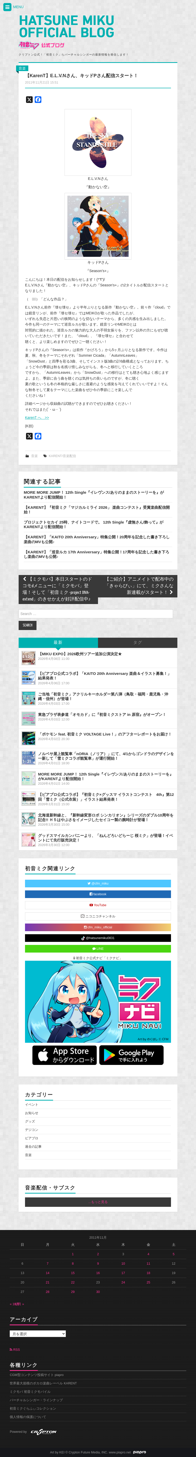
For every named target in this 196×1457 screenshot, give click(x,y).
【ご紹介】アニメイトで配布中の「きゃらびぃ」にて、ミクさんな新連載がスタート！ (139, 586)
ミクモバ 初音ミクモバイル (30, 1392)
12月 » (19, 1304)
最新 (58, 643)
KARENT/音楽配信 (62, 456)
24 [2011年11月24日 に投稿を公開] (123, 1282)
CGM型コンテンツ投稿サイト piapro (37, 1375)
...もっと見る (98, 1202)
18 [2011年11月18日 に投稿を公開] (148, 1273)
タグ (137, 643)
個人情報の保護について (28, 1417)
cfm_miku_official (98, 927)
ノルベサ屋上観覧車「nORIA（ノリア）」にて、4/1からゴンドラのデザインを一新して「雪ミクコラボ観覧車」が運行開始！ (106, 756)
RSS (15, 1350)
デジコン (31, 1130)
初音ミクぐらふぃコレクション (33, 1408)
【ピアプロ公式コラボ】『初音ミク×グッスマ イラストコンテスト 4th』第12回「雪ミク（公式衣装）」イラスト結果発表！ (106, 796)
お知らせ (31, 1113)
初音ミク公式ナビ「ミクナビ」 (98, 958)
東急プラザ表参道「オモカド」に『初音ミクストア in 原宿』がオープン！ (102, 714)
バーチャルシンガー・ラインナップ (36, 1400)
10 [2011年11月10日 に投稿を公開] (123, 1263)
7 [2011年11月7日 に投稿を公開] (47, 1263)
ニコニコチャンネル (98, 916)
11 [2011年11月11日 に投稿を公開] (148, 1263)
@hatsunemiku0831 (97, 938)
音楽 (22, 68)
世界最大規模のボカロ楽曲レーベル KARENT (43, 1383)
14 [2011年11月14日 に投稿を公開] (48, 1273)
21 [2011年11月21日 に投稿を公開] (48, 1282)
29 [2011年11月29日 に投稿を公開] (73, 1292)
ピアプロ (31, 1138)
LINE (98, 949)
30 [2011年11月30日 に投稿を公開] (98, 1292)
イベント (31, 1104)
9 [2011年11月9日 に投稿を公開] (98, 1263)
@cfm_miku (98, 883)
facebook (98, 894)
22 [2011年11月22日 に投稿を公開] (73, 1282)
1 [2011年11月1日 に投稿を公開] (73, 1254)
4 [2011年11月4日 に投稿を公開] (148, 1254)
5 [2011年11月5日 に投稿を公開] (174, 1254)
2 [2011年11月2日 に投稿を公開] (98, 1254)
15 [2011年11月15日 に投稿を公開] (73, 1273)
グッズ (30, 1121)
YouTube (98, 905)
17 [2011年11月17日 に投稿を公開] (123, 1273)
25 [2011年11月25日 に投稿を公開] (148, 1282)
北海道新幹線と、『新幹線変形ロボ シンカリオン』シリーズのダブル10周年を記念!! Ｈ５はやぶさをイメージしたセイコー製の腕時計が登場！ (106, 817)
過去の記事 (33, 1146)
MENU (13, 7)
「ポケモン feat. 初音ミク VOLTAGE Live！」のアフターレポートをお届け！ (105, 734)
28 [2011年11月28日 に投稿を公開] (48, 1292)
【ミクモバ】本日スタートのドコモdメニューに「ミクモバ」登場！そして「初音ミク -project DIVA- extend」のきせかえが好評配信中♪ (57, 589)
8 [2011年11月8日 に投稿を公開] (73, 1263)
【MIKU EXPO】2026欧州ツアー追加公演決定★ (80, 654)
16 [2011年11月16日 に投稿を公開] (98, 1273)
